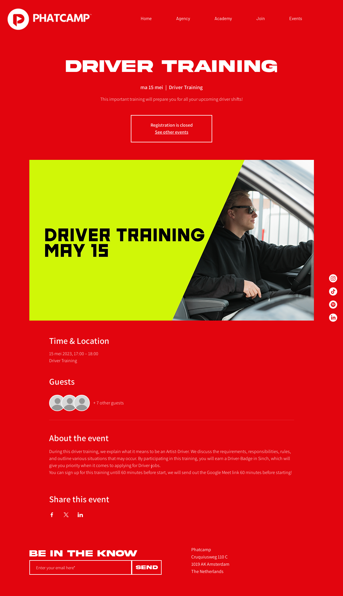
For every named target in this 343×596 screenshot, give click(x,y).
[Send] (147, 567)
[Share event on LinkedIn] (80, 514)
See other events (171, 132)
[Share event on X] (66, 514)
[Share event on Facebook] (52, 514)
